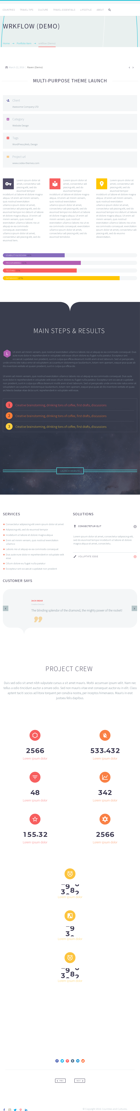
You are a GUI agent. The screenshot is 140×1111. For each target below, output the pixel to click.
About (100, 9)
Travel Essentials (64, 9)
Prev (59, 1079)
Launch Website (70, 470)
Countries (9, 9)
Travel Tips (26, 9)
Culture (43, 9)
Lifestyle (86, 9)
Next (80, 1079)
